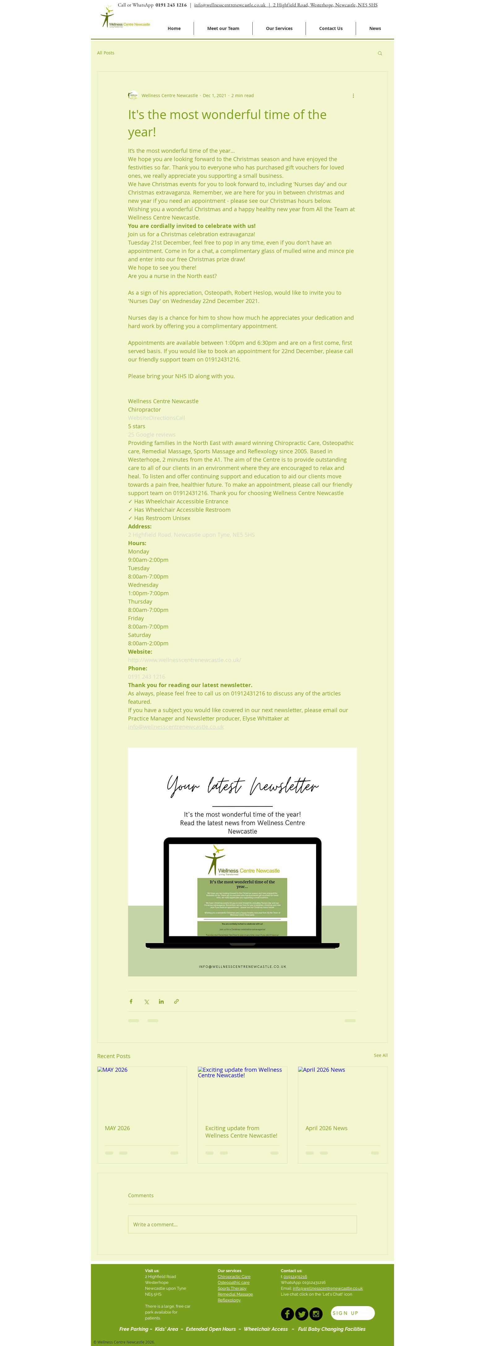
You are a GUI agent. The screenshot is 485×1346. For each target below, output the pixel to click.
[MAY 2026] (142, 1092)
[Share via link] (176, 1001)
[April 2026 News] (343, 1092)
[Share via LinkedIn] (161, 1001)
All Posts (105, 53)
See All (381, 1055)
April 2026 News (327, 1128)
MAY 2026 (117, 1128)
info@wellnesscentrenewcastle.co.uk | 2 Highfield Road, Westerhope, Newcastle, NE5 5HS (285, 5)
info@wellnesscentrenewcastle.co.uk (328, 1288)
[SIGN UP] (353, 1313)
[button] (380, 52)
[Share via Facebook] (131, 1001)
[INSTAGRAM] (316, 1314)
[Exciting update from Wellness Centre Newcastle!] (242, 1092)
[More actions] (353, 95)
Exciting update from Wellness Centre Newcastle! (241, 1131)
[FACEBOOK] (287, 1314)
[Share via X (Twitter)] (146, 1001)
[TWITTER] (301, 1314)
